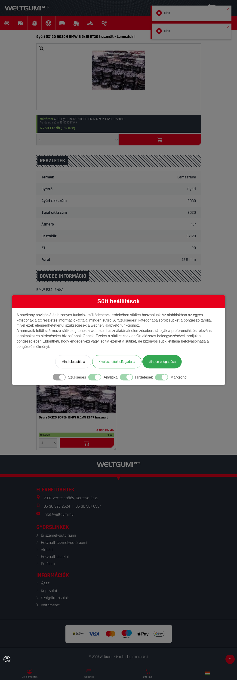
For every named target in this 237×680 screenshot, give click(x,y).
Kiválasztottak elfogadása (116, 362)
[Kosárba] (160, 139)
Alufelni (47, 549)
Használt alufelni (55, 556)
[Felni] (76, 396)
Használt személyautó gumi (64, 542)
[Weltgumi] (27, 8)
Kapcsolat (49, 590)
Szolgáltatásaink (55, 598)
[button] (228, 8)
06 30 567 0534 (89, 506)
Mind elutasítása (73, 362)
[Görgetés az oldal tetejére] (230, 659)
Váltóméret (50, 605)
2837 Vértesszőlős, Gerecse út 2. (71, 498)
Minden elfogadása (162, 362)
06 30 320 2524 (57, 506)
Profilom (48, 563)
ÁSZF (45, 583)
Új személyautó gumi (58, 535)
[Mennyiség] (77, 139)
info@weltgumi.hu (59, 514)
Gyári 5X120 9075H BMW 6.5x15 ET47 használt (73, 417)
